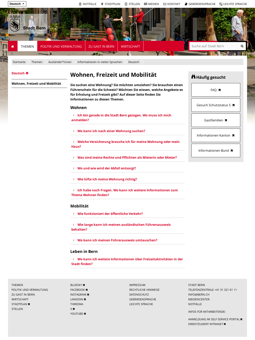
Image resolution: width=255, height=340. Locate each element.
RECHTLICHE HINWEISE (144, 290)
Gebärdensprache (202, 4)
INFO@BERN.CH (198, 294)
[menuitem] (39, 73)
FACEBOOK (77, 290)
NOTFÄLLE (195, 304)
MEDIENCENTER (199, 299)
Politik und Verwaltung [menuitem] (61, 46)
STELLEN (17, 309)
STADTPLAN (19, 304)
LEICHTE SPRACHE (141, 304)
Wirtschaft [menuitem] (130, 46)
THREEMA (76, 304)
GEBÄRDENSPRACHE (142, 299)
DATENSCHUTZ (139, 294)
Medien (153, 4)
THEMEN (17, 285)
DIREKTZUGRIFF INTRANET (205, 324)
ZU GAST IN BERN (23, 294)
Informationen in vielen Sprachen (99, 62)
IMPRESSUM (137, 285)
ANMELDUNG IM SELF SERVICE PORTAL (214, 319)
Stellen (134, 4)
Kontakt (173, 4)
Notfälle (89, 4)
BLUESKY (76, 285)
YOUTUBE (76, 313)
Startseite (19, 62)
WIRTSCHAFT (20, 299)
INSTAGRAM (78, 294)
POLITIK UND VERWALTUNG (30, 290)
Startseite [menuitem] (13, 46)
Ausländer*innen (60, 62)
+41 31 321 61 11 (226, 290)
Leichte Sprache (235, 4)
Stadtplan (112, 4)
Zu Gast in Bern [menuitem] (101, 46)
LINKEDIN (76, 299)
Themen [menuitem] (27, 46)
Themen (36, 62)
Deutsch (15, 4)
